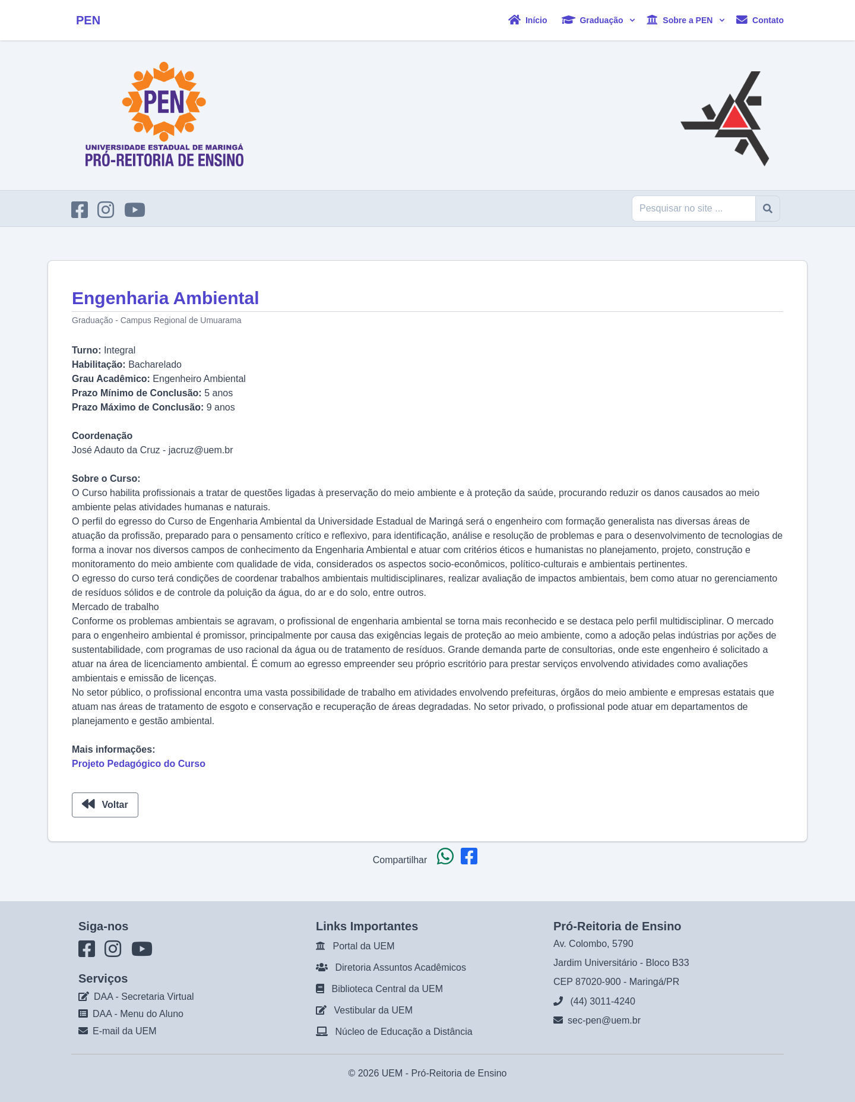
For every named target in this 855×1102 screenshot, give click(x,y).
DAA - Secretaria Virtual (144, 997)
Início (527, 19)
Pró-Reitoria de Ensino (459, 1073)
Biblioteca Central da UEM (387, 989)
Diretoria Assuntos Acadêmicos (400, 967)
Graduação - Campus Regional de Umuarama (157, 320)
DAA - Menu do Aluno (138, 1014)
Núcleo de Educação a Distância (403, 1032)
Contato (760, 19)
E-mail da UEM (125, 1031)
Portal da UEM (363, 946)
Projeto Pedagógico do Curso (138, 764)
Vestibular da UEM (373, 1010)
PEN (88, 20)
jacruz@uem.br (201, 450)
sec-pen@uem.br (604, 1020)
